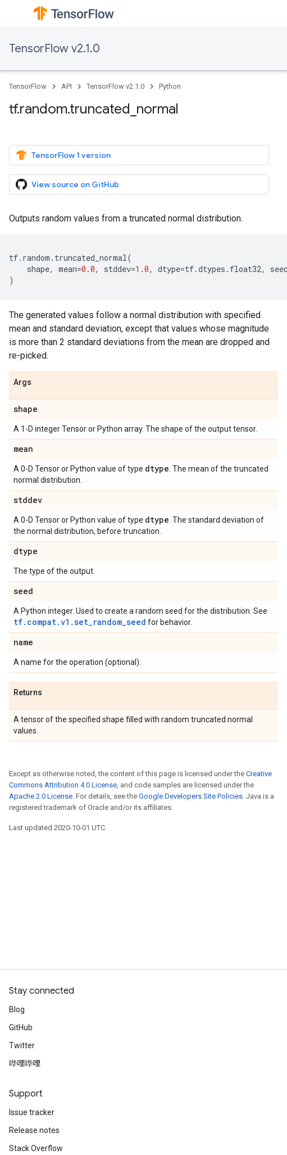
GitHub (21, 1027)
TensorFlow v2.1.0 (54, 49)
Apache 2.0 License (40, 796)
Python (170, 86)
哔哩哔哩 (24, 1063)
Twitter (22, 1045)
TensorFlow (28, 86)
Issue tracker (31, 1112)
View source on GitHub (67, 184)
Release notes (34, 1130)
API (66, 86)
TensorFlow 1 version (63, 155)
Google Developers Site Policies (191, 796)
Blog (17, 1009)
